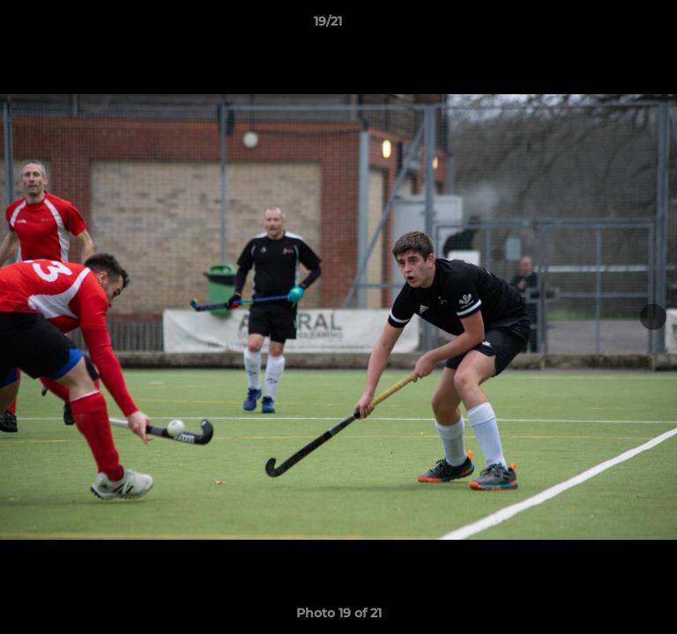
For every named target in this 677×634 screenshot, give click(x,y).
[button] (613, 25)
